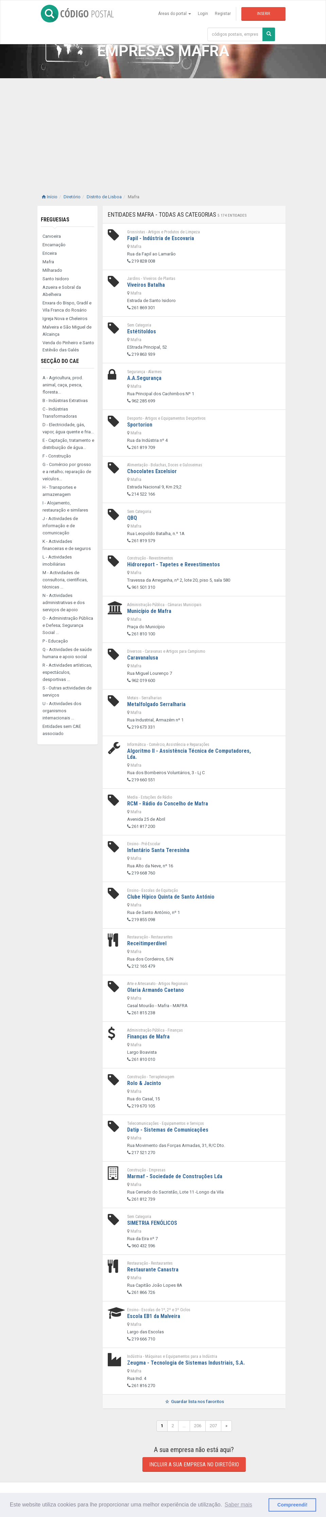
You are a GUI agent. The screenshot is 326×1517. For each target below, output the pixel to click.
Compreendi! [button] (292, 1504)
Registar (223, 13)
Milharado (52, 270)
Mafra (48, 261)
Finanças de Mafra (148, 1036)
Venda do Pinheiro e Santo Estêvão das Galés (68, 346)
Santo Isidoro (55, 278)
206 (197, 1425)
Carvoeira (51, 236)
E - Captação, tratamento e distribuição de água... (68, 444)
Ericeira (49, 253)
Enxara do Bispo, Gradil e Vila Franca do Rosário (66, 306)
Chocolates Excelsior (152, 471)
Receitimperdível (147, 943)
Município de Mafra (149, 611)
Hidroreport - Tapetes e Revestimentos (173, 564)
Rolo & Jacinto (144, 1083)
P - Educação (55, 641)
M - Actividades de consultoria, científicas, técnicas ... (65, 579)
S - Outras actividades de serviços (66, 691)
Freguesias (55, 219)
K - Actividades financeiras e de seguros (66, 545)
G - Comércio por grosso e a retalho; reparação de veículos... (66, 471)
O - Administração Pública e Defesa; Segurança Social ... (67, 625)
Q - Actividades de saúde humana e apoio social (67, 653)
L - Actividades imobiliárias (57, 560)
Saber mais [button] (238, 1504)
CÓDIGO (77, 13)
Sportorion (139, 424)
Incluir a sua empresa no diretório (194, 1464)
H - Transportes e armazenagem (59, 491)
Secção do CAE (60, 361)
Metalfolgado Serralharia (156, 704)
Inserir (263, 13)
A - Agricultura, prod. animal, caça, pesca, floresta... (62, 385)
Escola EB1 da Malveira (153, 1316)
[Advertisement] (163, 129)
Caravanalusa (142, 657)
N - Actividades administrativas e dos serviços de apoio (63, 602)
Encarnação (54, 244)
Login (203, 13)
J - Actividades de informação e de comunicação (60, 525)
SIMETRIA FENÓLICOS (152, 1223)
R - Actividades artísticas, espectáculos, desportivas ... (67, 672)
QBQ (132, 518)
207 (213, 1425)
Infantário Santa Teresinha (158, 850)
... (184, 1425)
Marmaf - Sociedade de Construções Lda (174, 1176)
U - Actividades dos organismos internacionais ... (61, 710)
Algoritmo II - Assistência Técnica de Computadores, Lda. (189, 754)
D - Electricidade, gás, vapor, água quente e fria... (68, 428)
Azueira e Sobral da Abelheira (61, 291)
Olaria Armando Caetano (155, 990)
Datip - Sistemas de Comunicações (167, 1130)
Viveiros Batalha (146, 285)
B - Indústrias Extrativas (65, 400)
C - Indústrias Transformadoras (59, 412)
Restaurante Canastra (152, 1269)
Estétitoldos (141, 331)
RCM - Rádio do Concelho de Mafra (167, 803)
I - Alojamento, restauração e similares (65, 506)
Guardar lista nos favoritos (194, 1401)
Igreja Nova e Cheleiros (64, 318)
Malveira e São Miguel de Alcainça (66, 330)
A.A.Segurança (144, 378)
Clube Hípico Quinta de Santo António (171, 897)
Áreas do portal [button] (174, 13)
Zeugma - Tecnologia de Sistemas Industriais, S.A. (186, 1363)
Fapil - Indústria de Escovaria (160, 238)
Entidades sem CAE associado (61, 730)
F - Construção (56, 456)
